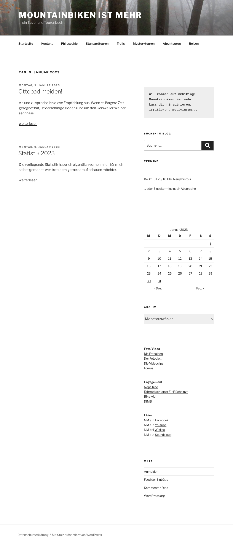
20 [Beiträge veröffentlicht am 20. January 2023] (190, 266)
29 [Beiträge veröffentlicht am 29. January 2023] (210, 273)
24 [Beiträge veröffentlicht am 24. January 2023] (159, 273)
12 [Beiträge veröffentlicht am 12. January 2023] (180, 258)
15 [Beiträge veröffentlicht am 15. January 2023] (210, 258)
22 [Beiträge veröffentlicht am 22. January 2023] (210, 266)
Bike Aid (149, 396)
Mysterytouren (144, 43)
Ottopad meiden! (40, 91)
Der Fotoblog (152, 358)
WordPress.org (154, 496)
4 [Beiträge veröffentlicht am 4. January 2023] (170, 251)
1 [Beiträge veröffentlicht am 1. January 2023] (210, 243)
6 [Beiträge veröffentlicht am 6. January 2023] (190, 251)
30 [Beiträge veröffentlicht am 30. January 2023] (149, 281)
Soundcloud (163, 434)
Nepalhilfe (151, 387)
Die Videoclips (153, 363)
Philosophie (69, 43)
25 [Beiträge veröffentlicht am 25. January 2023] (170, 273)
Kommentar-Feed (156, 488)
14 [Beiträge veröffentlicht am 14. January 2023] (201, 258)
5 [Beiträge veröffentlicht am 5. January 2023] (180, 251)
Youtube (160, 425)
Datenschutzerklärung (33, 535)
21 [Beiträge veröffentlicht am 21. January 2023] (200, 266)
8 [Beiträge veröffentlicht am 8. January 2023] (210, 251)
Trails (121, 43)
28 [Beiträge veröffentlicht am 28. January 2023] (201, 273)
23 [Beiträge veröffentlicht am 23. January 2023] (149, 273)
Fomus (148, 368)
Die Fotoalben (153, 353)
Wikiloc (160, 429)
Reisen (194, 43)
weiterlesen (28, 124)
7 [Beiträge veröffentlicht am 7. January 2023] (201, 251)
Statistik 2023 (36, 153)
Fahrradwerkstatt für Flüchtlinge (166, 391)
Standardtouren (97, 43)
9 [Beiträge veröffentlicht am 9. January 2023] (149, 258)
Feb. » (200, 288)
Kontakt (47, 43)
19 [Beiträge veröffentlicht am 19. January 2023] (180, 266)
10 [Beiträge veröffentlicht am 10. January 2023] (159, 258)
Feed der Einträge (156, 479)
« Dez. (158, 288)
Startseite (25, 43)
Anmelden (151, 471)
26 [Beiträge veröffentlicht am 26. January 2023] (180, 273)
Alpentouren (172, 43)
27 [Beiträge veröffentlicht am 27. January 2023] (190, 273)
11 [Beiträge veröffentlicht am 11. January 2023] (169, 258)
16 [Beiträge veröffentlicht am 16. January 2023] (148, 266)
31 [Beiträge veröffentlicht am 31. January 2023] (159, 281)
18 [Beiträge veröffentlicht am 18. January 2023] (169, 266)
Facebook (162, 420)
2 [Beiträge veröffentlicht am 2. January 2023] (149, 251)
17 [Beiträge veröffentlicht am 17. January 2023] (159, 266)
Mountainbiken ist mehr (80, 15)
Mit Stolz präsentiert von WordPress (77, 535)
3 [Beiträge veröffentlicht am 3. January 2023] (159, 251)
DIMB (148, 401)
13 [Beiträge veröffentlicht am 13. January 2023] (190, 258)
